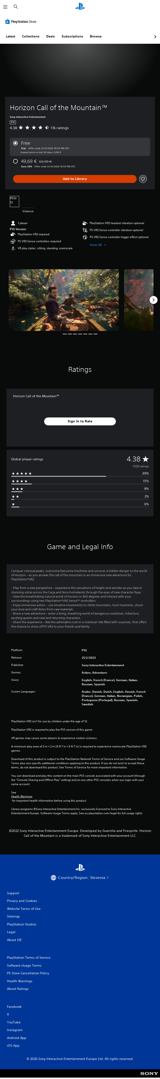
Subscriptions (72, 36)
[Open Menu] (5, 7)
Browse (96, 36)
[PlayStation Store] (22, 21)
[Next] (153, 300)
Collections (30, 36)
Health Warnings (21, 796)
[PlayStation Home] (80, 6)
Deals (50, 36)
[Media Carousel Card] (64, 300)
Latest (10, 36)
